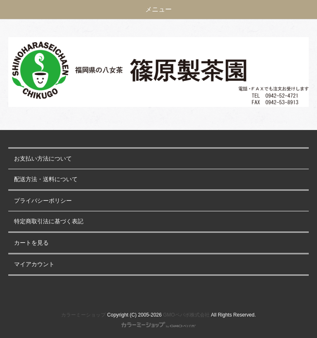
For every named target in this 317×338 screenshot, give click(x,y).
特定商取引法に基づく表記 (48, 221)
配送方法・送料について (46, 179)
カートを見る (31, 243)
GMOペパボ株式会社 (186, 315)
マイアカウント (34, 264)
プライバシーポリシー (43, 201)
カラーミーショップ (83, 315)
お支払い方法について (43, 159)
